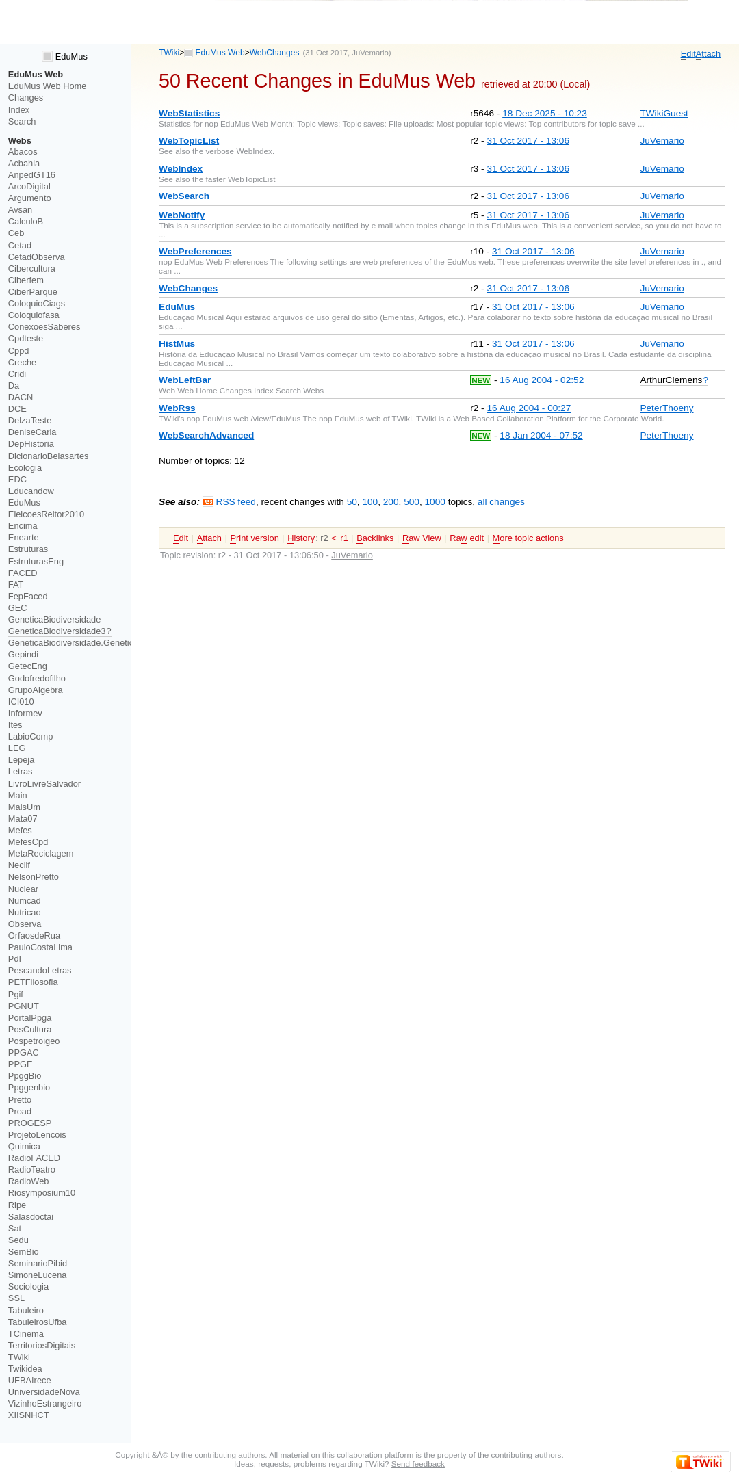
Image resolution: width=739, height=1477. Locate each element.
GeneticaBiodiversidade (54, 619)
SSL (16, 1298)
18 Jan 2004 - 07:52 (541, 435)
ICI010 (21, 701)
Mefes (20, 830)
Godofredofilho (37, 678)
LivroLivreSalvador (44, 784)
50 (352, 502)
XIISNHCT (28, 1415)
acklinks (374, 538)
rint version (254, 538)
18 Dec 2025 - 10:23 (544, 113)
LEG (17, 748)
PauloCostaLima (40, 947)
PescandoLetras (40, 970)
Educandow (31, 491)
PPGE (20, 1064)
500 (411, 502)
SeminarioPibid (37, 1263)
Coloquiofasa (34, 315)
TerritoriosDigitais (41, 1345)
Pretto (19, 1100)
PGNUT (23, 1006)
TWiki (169, 52)
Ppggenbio (29, 1087)
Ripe (17, 1205)
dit (688, 54)
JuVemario (370, 53)
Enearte (23, 537)
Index (18, 110)
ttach (708, 54)
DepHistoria (31, 444)
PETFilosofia (33, 982)
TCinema (26, 1334)
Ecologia (25, 467)
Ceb (16, 233)
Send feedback (418, 1463)
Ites (15, 725)
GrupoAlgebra (35, 690)
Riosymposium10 (41, 1193)
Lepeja (21, 760)
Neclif (19, 865)
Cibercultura (31, 268)
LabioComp (30, 736)
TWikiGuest (664, 113)
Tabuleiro (26, 1310)
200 (391, 502)
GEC (17, 608)
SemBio (23, 1251)
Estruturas (28, 549)
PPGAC (23, 1052)
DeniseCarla (32, 432)
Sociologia (28, 1286)
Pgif (15, 994)
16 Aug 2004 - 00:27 (529, 408)
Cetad (19, 245)
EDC (17, 479)
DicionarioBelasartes (48, 456)
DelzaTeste (29, 420)
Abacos (23, 151)
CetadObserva (36, 257)
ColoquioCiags (36, 303)
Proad (19, 1111)
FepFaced (28, 596)
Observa (24, 924)
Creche (22, 362)
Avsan (20, 210)
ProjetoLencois (37, 1134)
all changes (501, 502)
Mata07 (23, 818)
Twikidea (25, 1368)
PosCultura (29, 1029)
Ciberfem (26, 280)
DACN (20, 397)
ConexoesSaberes (44, 327)
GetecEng (27, 666)
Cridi (17, 374)
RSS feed (236, 502)
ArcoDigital (29, 186)
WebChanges (275, 52)
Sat (14, 1228)
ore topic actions (528, 538)
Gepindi (23, 654)
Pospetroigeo (34, 1041)
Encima (23, 526)
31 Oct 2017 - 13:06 (528, 140)
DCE (17, 409)
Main (17, 795)
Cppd (18, 350)
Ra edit (467, 538)
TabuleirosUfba (37, 1322)
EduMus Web (220, 52)
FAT (16, 584)
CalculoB (25, 221)
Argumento (29, 198)
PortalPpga (29, 1017)
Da (13, 385)
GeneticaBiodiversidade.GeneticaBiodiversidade (102, 643)
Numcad (24, 901)
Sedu (18, 1240)
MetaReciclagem (41, 853)
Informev (25, 713)
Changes (25, 97)
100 (370, 502)
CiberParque (32, 292)
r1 (344, 538)
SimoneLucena (37, 1275)
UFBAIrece (29, 1380)
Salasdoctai (30, 1217)
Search (22, 121)
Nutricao (24, 912)
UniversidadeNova (44, 1392)
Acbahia (24, 163)
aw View (421, 538)
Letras (20, 771)
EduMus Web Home (47, 86)
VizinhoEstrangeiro (44, 1403)
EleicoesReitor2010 (46, 514)
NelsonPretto (33, 877)
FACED (23, 573)
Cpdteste (25, 338)
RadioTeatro (31, 1169)
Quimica (24, 1146)
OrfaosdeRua (34, 935)
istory (301, 538)
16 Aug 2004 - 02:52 (542, 380)
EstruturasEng (36, 561)
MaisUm (24, 807)
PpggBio (25, 1076)
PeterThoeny (666, 408)
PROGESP (29, 1123)
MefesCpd (28, 842)
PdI (14, 959)
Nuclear (23, 889)
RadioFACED (34, 1158)
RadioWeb (28, 1181)
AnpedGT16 (31, 175)
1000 (434, 502)
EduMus (65, 56)
